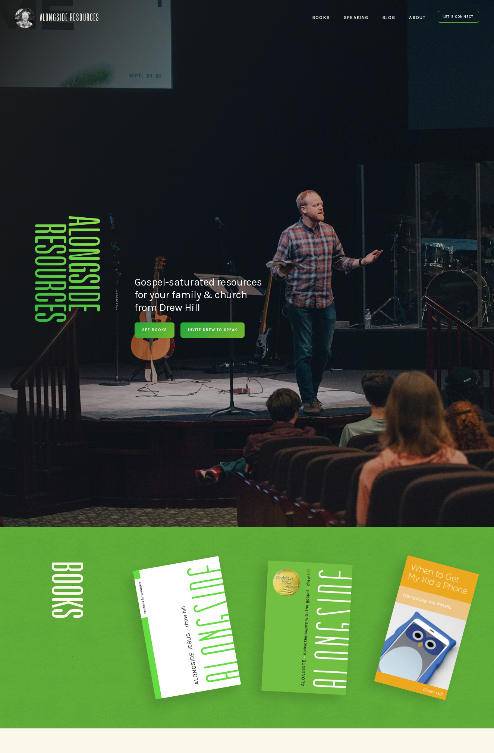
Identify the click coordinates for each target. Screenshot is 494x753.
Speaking (356, 17)
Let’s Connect (458, 17)
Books (321, 17)
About (417, 17)
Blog (389, 17)
